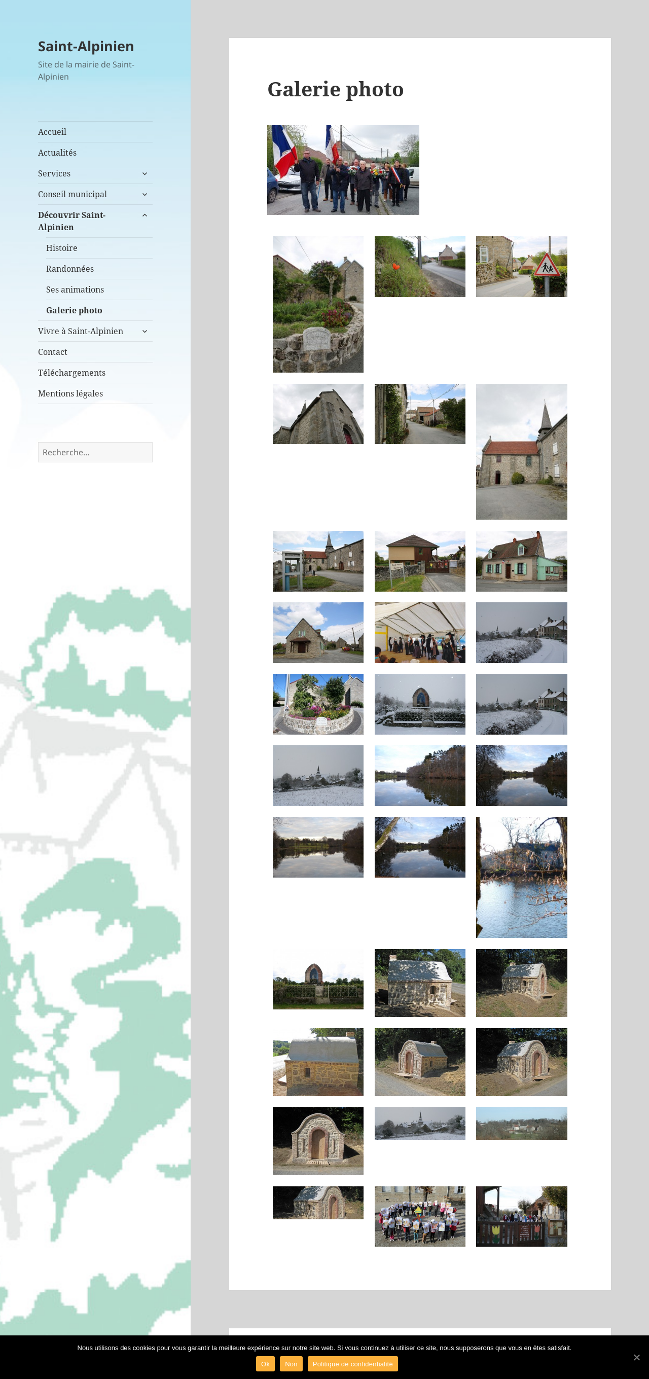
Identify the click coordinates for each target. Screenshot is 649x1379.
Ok (265, 1364)
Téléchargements (71, 372)
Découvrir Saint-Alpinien (71, 221)
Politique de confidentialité (353, 1364)
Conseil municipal (72, 194)
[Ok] (636, 1357)
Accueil (52, 131)
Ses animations (75, 289)
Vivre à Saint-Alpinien (80, 331)
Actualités (57, 152)
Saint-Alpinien (86, 46)
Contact (52, 351)
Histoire (62, 247)
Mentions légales (70, 393)
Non (291, 1364)
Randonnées (70, 268)
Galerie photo (74, 310)
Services (54, 173)
